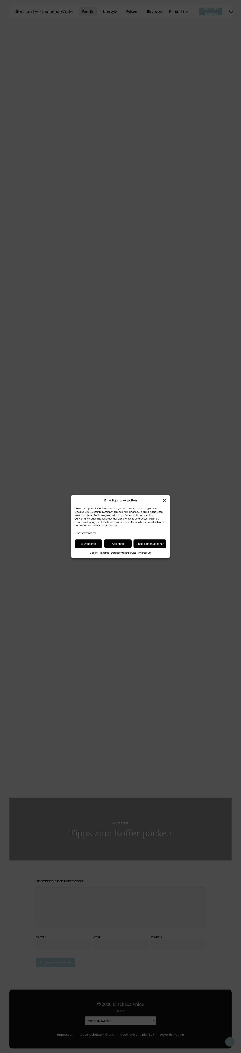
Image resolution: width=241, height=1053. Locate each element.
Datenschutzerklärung (124, 552)
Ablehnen (118, 543)
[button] (164, 500)
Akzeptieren (88, 543)
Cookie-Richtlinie (99, 552)
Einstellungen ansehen (150, 543)
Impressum (145, 552)
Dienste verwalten (87, 533)
